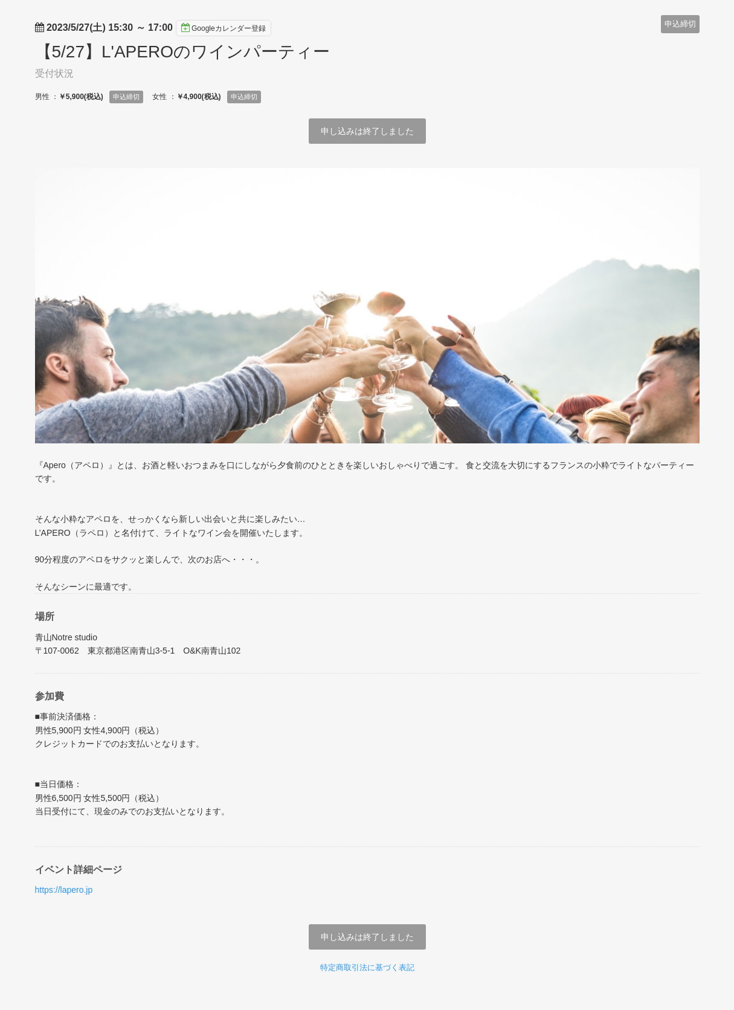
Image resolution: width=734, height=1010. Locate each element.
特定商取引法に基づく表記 (367, 967)
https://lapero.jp (64, 890)
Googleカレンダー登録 (223, 28)
